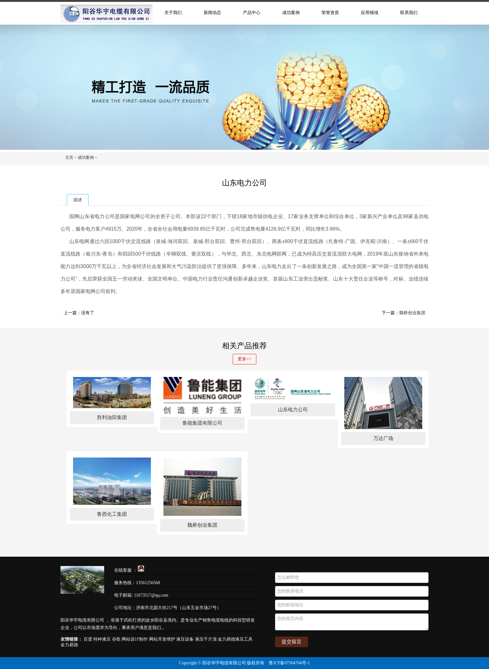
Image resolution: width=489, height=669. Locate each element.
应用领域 (369, 12)
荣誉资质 (330, 12)
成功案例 (291, 12)
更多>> (244, 359)
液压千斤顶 (206, 639)
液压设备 (185, 639)
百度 (88, 639)
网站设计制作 (135, 639)
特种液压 (102, 639)
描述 (77, 200)
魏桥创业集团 (412, 312)
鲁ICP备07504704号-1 (289, 663)
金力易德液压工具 (235, 639)
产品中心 (251, 12)
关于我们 (173, 12)
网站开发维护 (162, 639)
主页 (69, 157)
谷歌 (116, 639)
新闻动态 (212, 12)
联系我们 (409, 12)
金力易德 (69, 644)
